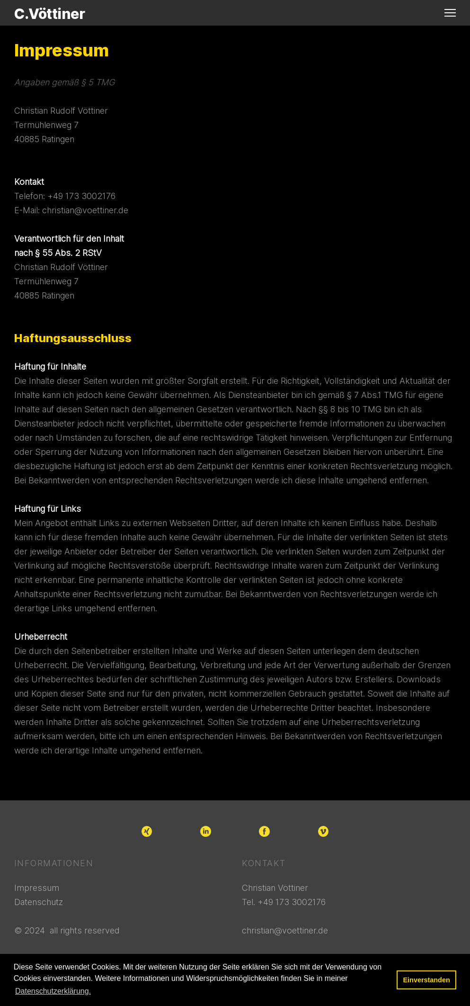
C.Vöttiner (49, 14)
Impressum (36, 888)
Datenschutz (38, 902)
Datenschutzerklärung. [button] (53, 991)
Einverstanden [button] (426, 980)
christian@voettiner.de (85, 210)
